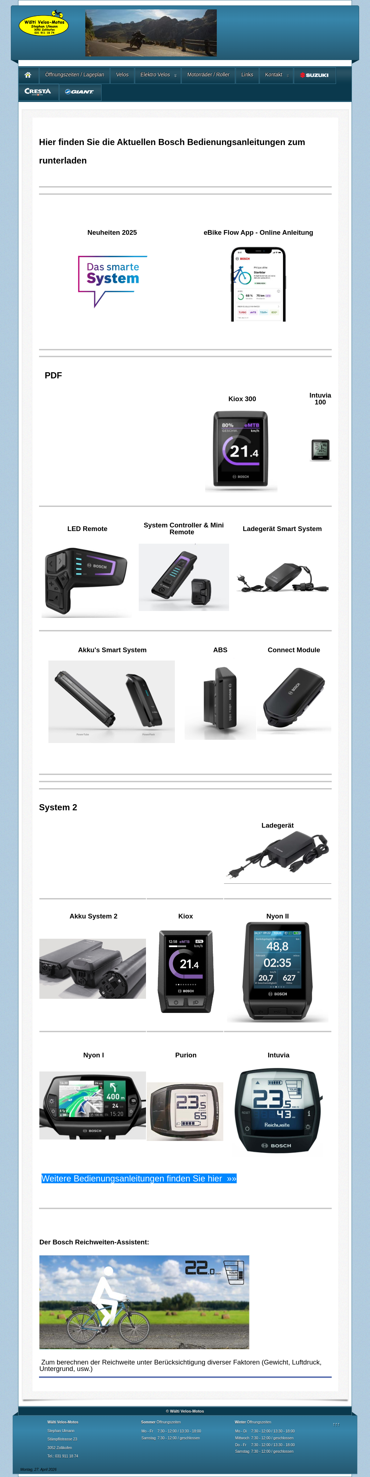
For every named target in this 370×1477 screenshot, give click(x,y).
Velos (122, 74)
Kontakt (273, 74)
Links (247, 74)
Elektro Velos (155, 74)
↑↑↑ (336, 1424)
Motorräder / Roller (208, 74)
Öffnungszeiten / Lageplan (74, 74)
